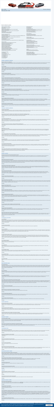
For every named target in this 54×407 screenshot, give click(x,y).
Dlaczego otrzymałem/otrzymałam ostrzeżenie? (7, 47)
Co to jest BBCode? (4, 52)
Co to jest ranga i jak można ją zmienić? (6, 39)
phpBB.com (3, 130)
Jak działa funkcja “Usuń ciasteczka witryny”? (6, 32)
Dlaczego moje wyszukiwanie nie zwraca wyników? (31, 41)
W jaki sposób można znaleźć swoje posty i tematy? (31, 43)
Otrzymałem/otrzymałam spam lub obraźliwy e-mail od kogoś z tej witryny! (34, 35)
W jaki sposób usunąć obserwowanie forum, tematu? (32, 47)
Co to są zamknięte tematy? (4, 57)
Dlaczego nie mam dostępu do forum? (6, 46)
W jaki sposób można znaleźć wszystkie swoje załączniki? (32, 50)
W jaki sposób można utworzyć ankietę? (6, 44)
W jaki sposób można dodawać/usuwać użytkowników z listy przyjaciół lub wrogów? (35, 38)
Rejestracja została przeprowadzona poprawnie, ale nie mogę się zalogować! (10, 29)
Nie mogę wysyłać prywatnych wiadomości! (31, 34)
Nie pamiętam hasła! (4, 31)
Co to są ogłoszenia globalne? (5, 55)
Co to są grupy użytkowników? (29, 28)
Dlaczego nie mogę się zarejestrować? (6, 28)
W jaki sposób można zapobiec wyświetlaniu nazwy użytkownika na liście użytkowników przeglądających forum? (13, 35)
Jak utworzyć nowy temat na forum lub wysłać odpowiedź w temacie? (9, 42)
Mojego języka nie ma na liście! (5, 37)
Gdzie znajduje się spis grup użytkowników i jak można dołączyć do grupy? (34, 29)
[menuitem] (5, 9)
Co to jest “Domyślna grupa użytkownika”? (30, 31)
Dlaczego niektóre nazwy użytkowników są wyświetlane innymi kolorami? (34, 30)
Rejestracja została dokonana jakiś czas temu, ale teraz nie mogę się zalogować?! (10, 30)
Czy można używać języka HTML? (5, 53)
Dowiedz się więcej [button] (30, 405)
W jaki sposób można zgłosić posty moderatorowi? (7, 48)
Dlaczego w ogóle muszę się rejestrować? (6, 27)
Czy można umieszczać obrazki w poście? (6, 54)
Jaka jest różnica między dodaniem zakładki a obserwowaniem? (33, 45)
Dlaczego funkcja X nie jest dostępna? (30, 53)
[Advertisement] (26, 18)
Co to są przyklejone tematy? (5, 56)
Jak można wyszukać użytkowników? (30, 42)
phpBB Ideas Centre (37, 386)
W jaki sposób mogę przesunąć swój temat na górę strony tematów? (9, 50)
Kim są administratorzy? (29, 27)
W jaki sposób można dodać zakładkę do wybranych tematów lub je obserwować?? (35, 46)
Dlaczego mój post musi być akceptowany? (6, 49)
